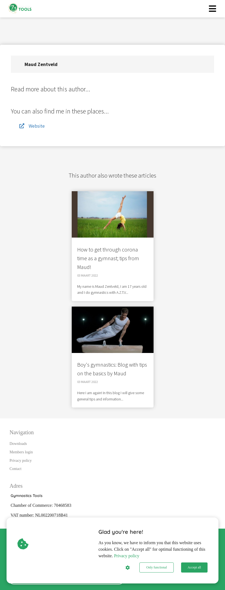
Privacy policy (126, 555)
